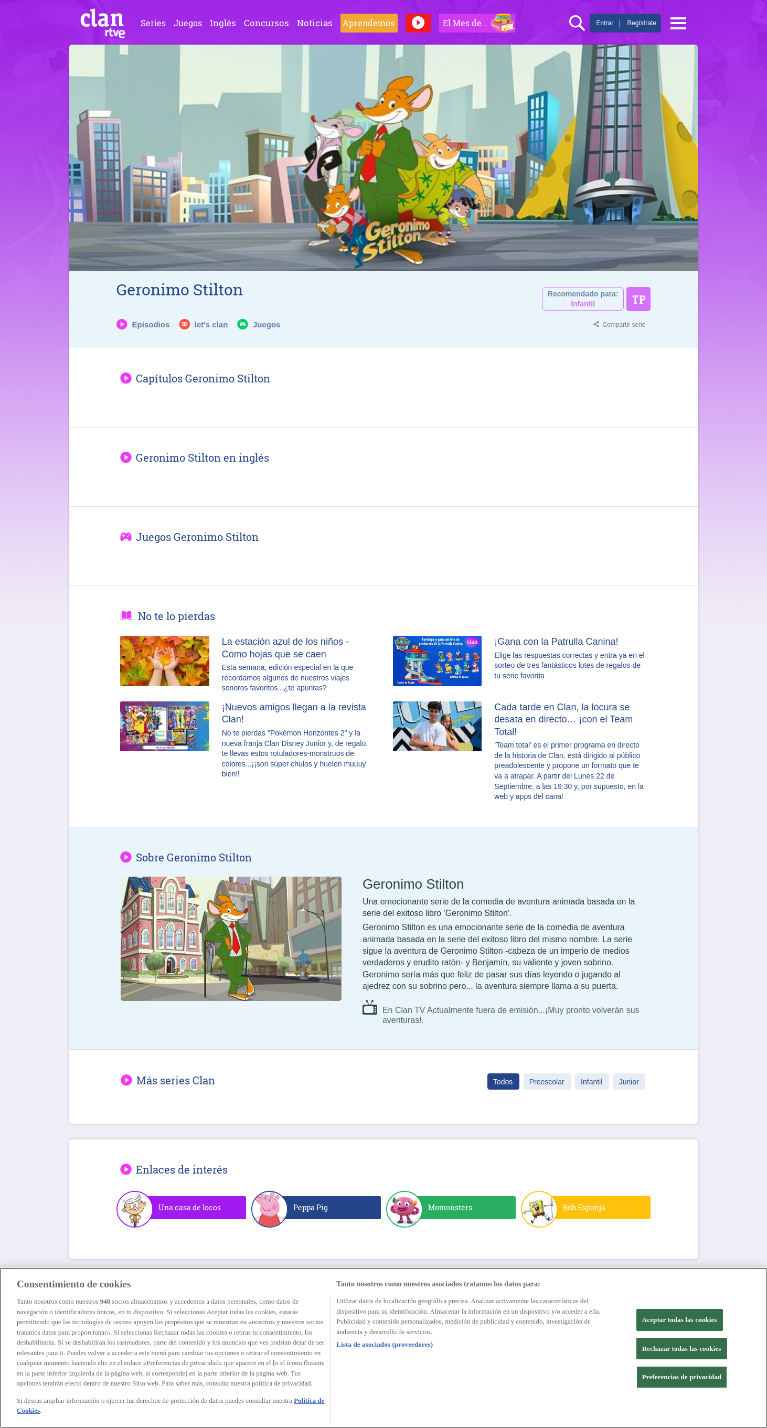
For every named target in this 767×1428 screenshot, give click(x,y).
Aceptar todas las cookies (679, 1320)
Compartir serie (623, 324)
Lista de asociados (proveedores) (384, 1344)
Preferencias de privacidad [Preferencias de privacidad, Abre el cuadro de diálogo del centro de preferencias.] (682, 1377)
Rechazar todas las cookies (681, 1348)
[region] (383, 1347)
